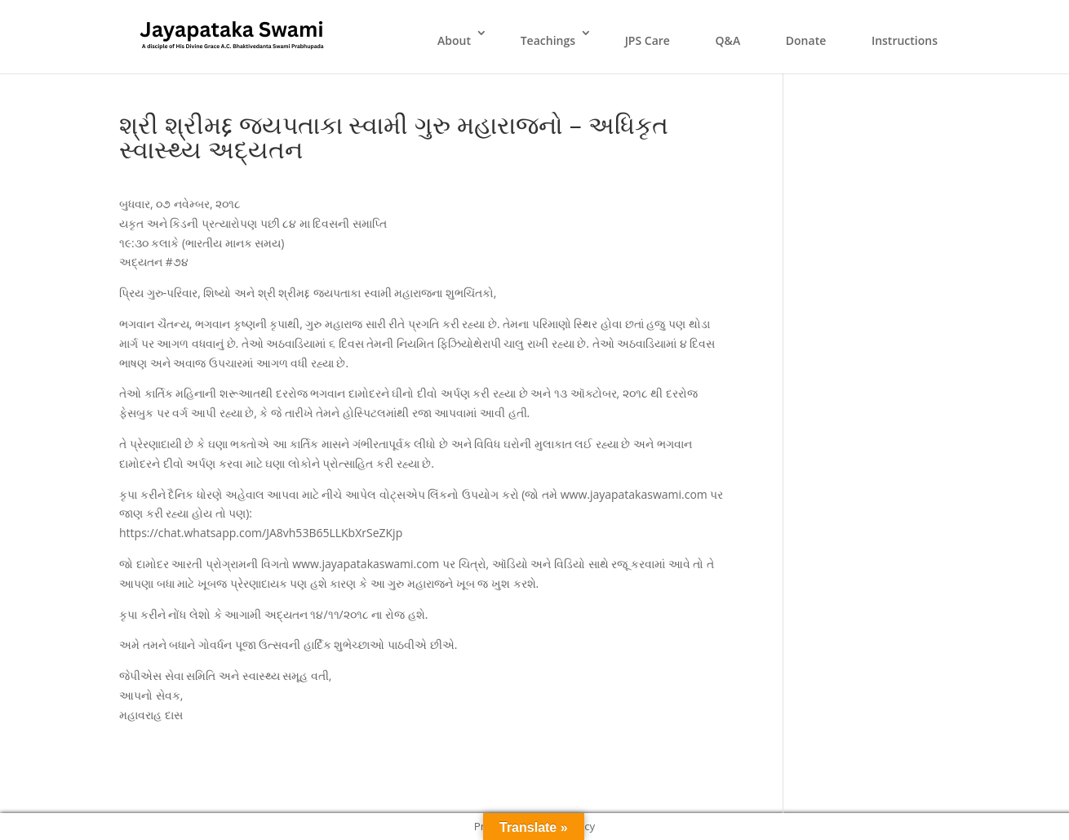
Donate (806, 40)
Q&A (728, 40)
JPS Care (647, 40)
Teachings (548, 40)
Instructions (905, 40)
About (454, 40)
